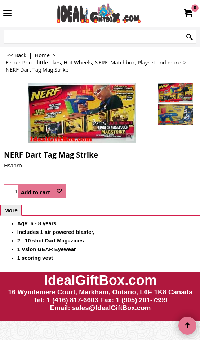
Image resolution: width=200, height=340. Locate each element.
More (11, 210)
